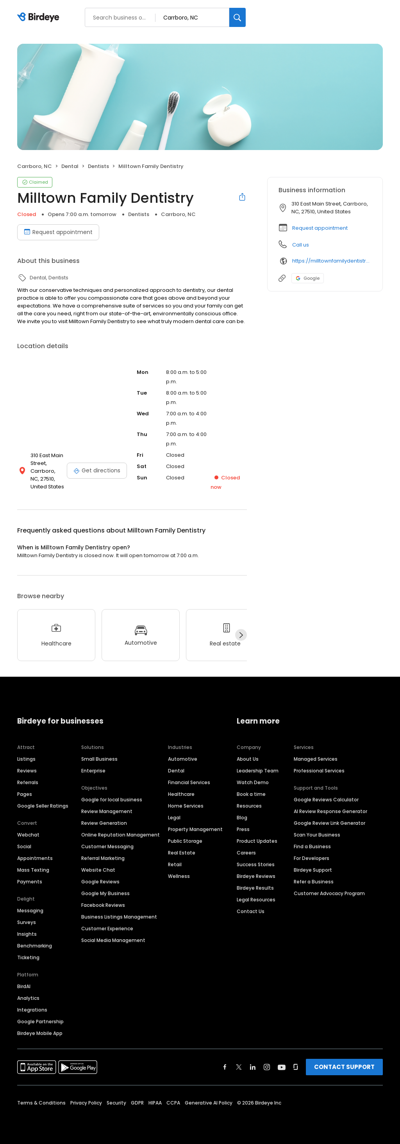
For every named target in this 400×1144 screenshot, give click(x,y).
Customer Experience (107, 928)
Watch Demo (253, 782)
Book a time (251, 794)
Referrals (27, 782)
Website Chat (98, 870)
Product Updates (257, 841)
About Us (248, 759)
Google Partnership (40, 1021)
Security (116, 1102)
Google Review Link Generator (329, 823)
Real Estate (181, 852)
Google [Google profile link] (308, 278)
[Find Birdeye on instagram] (267, 1067)
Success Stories (256, 864)
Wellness (179, 876)
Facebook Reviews (103, 905)
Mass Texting (33, 870)
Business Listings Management (119, 916)
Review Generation (104, 823)
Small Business (99, 759)
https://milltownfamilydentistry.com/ (331, 261)
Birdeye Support (313, 870)
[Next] (241, 635)
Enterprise (93, 770)
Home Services (186, 806)
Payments (29, 881)
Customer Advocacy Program (329, 893)
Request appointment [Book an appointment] (58, 232)
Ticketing (28, 957)
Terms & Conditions (41, 1102)
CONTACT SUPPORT (344, 1067)
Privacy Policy (86, 1102)
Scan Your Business (317, 834)
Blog (242, 817)
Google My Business (105, 893)
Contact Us (250, 911)
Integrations (32, 1009)
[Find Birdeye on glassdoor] (295, 1067)
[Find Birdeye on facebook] (225, 1067)
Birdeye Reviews (256, 876)
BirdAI (23, 986)
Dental (176, 770)
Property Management (195, 829)
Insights (27, 934)
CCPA (173, 1102)
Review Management (106, 811)
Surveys (26, 922)
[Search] (237, 17)
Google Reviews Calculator (326, 799)
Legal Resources (256, 899)
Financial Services (189, 782)
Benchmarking (34, 945)
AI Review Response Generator (330, 811)
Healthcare (181, 794)
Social (24, 846)
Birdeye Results (255, 888)
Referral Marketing (103, 858)
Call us (300, 244)
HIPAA (155, 1102)
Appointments (35, 858)
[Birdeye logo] (39, 17)
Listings (26, 759)
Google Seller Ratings (42, 806)
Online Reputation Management (120, 834)
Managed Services (316, 759)
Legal (174, 817)
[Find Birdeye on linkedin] (253, 1067)
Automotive (182, 759)
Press (243, 829)
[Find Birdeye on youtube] (282, 1067)
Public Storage (185, 841)
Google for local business (111, 799)
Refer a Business (314, 881)
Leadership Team (258, 770)
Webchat (28, 834)
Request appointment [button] (320, 228)
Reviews (27, 770)
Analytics (28, 998)
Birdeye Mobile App (39, 1033)
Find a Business (312, 846)
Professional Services (319, 770)
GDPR (137, 1102)
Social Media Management (113, 940)
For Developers (311, 858)
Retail (175, 864)
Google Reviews (100, 881)
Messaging (30, 910)
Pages (24, 794)
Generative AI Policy (208, 1102)
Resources (249, 806)
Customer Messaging (107, 846)
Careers (246, 852)
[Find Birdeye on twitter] (239, 1067)
